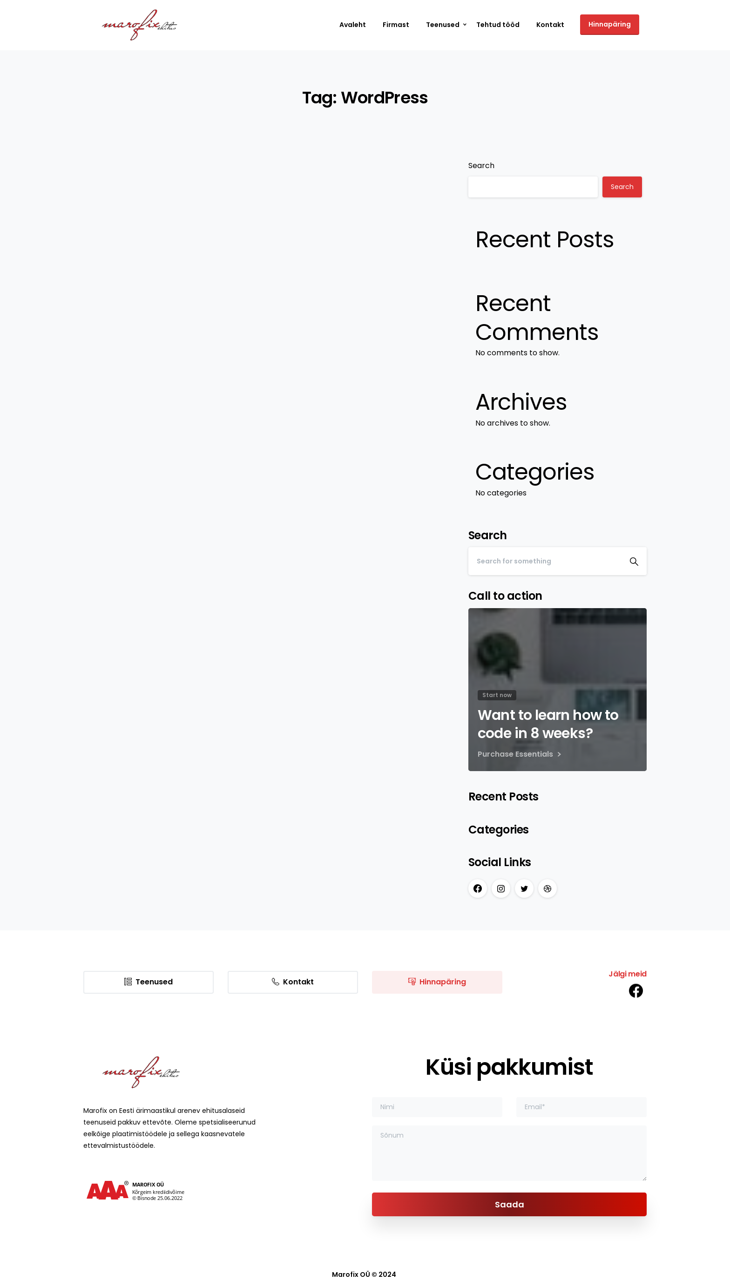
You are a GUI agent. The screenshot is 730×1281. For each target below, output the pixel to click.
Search (481, 165)
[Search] (545, 561)
